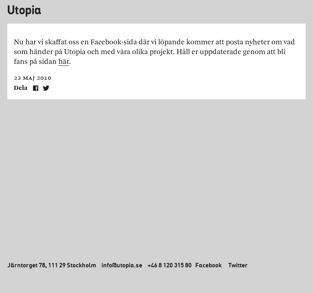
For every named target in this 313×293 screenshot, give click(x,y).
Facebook (208, 265)
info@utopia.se (121, 265)
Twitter (238, 265)
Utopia (24, 9)
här (63, 62)
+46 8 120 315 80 (170, 265)
